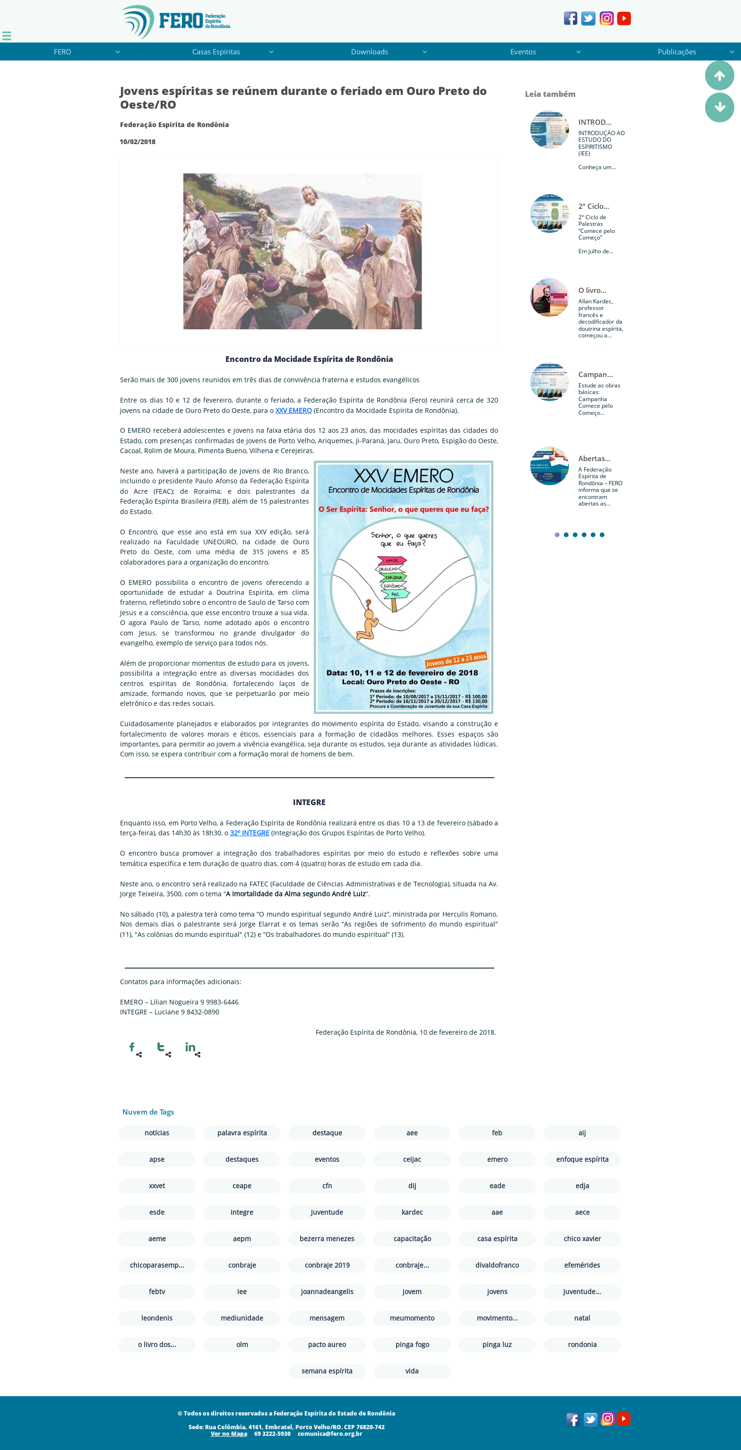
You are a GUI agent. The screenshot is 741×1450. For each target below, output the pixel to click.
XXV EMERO (294, 410)
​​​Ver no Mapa (229, 1434)
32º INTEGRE (249, 832)
